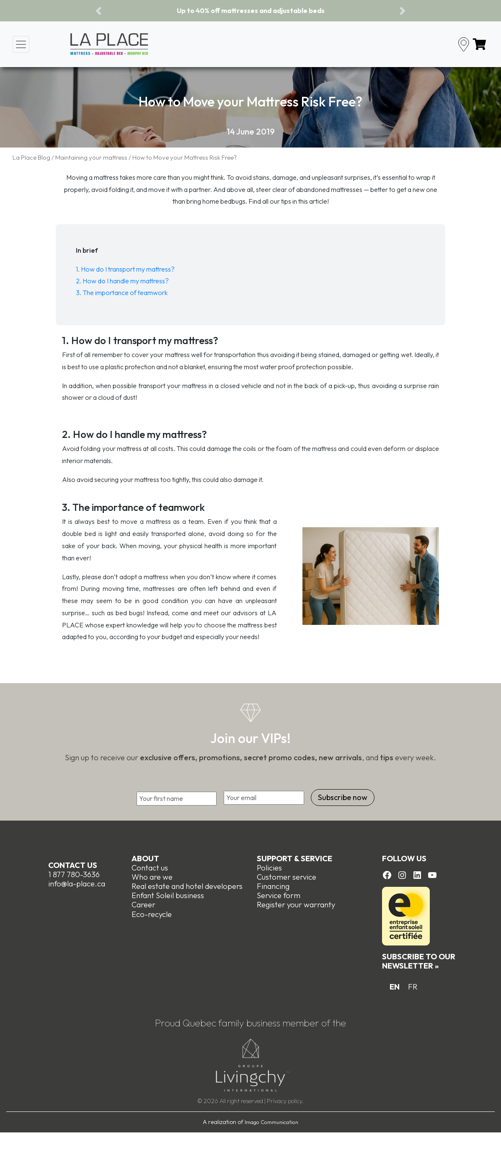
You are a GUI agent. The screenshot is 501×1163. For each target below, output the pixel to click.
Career (143, 904)
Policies (269, 868)
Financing (273, 886)
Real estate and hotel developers (187, 886)
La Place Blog (31, 157)
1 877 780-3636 (74, 874)
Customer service (286, 877)
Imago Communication (271, 1122)
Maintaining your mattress (91, 157)
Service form (278, 895)
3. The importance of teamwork (122, 292)
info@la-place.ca (76, 883)
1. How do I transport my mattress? (125, 269)
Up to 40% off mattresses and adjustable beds (251, 10)
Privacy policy (284, 1101)
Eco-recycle (152, 914)
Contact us (72, 865)
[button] (98, 11)
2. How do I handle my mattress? (122, 281)
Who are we (152, 877)
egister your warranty (298, 904)
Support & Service (294, 858)
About (145, 858)
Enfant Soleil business (168, 895)
